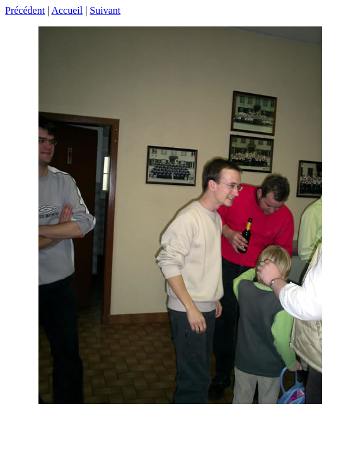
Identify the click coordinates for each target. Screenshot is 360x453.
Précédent (25, 10)
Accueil (67, 10)
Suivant (105, 10)
